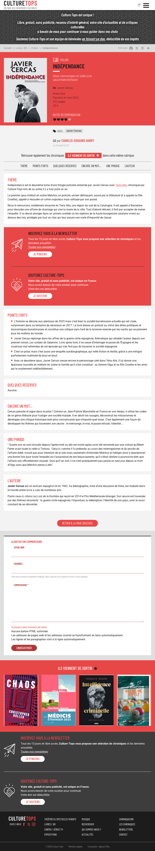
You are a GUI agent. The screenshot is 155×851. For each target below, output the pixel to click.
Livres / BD (21, 48)
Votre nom (19, 547)
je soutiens (40, 296)
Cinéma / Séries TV (53, 829)
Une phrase (113, 166)
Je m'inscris (40, 254)
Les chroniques (127, 824)
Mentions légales (75, 846)
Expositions (50, 834)
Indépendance (50, 48)
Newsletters (126, 829)
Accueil (7, 48)
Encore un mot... (91, 166)
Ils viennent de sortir (81, 155)
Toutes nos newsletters (41, 247)
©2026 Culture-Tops (54, 846)
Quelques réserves (64, 166)
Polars (34, 48)
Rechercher (88, 824)
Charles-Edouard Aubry (77, 140)
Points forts (40, 166)
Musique (86, 819)
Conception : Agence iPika (99, 846)
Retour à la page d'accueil (77, 523)
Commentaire (20, 585)
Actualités (87, 834)
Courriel (18, 563)
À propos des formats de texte (29, 627)
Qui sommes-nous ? (91, 829)
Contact (123, 834)
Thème (24, 166)
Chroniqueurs (126, 819)
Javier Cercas (74, 130)
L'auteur (130, 166)
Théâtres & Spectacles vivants (60, 819)
